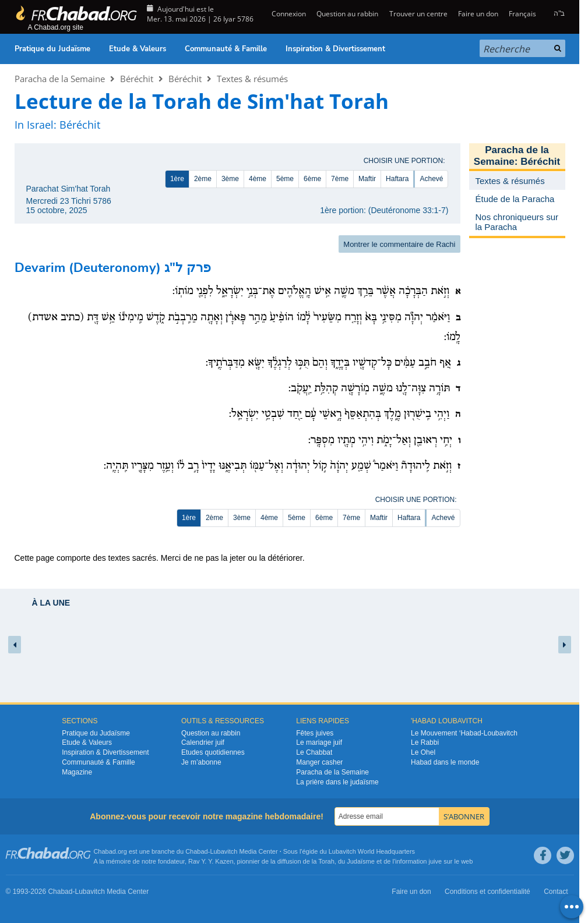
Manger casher (319, 762)
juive (435, 861)
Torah (326, 861)
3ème (230, 179)
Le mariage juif (319, 742)
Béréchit (136, 78)
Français (522, 14)
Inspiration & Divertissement (335, 49)
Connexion (288, 14)
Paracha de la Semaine (60, 78)
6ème (312, 179)
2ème (203, 179)
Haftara (397, 179)
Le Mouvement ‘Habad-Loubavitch (464, 733)
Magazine (77, 772)
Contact (556, 891)
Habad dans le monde (445, 762)
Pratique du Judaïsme (52, 49)
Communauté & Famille (226, 49)
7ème (339, 179)
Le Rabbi (425, 742)
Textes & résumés (252, 78)
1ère (177, 179)
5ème (285, 179)
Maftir (367, 179)
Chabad (196, 851)
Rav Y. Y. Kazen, (211, 861)
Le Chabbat (314, 752)
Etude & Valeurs (137, 49)
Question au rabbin (347, 14)
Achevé (431, 179)
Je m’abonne (201, 762)
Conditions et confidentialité (487, 891)
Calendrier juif (202, 742)
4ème (257, 179)
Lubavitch (223, 851)
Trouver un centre (418, 14)
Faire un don (478, 14)
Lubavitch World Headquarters (372, 851)
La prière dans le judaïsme (337, 782)
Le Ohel (423, 752)
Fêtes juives (314, 733)
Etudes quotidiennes (213, 752)
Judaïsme (361, 861)
